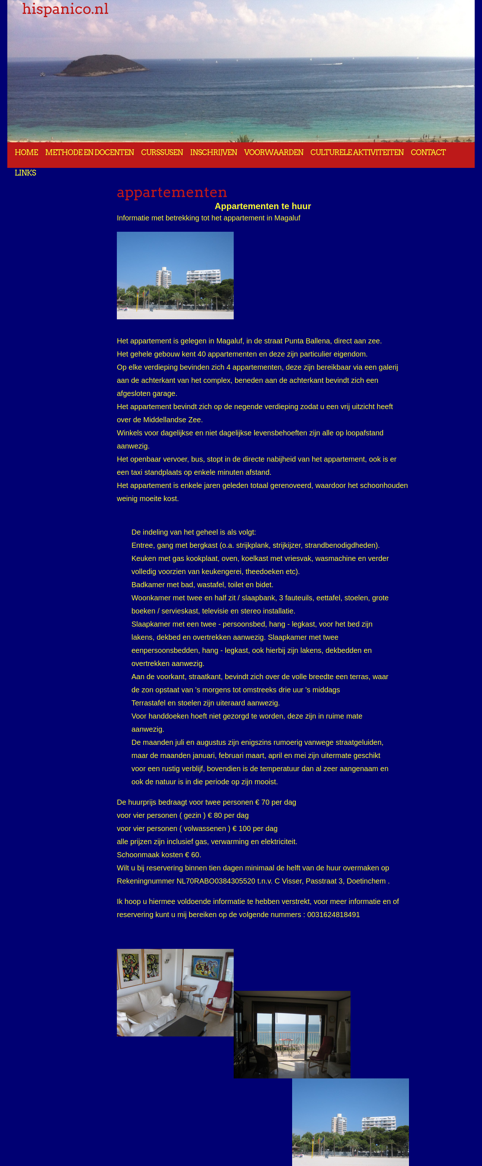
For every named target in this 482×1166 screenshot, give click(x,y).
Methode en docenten (89, 152)
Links (25, 173)
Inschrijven (213, 152)
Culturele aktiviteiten (356, 152)
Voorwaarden (273, 152)
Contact (428, 152)
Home (26, 152)
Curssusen (162, 152)
